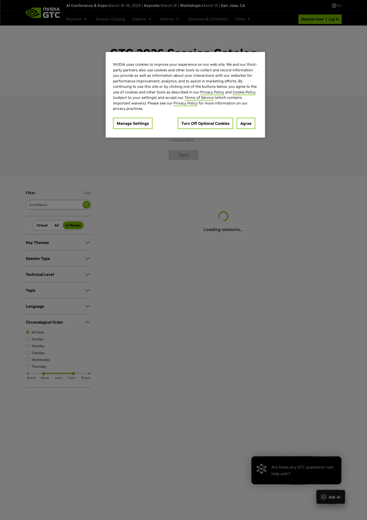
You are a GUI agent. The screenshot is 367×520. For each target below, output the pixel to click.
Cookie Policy (244, 92)
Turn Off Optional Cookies (205, 123)
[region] (185, 95)
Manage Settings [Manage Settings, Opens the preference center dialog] (133, 123)
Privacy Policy (212, 92)
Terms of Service (199, 97)
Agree (246, 123)
